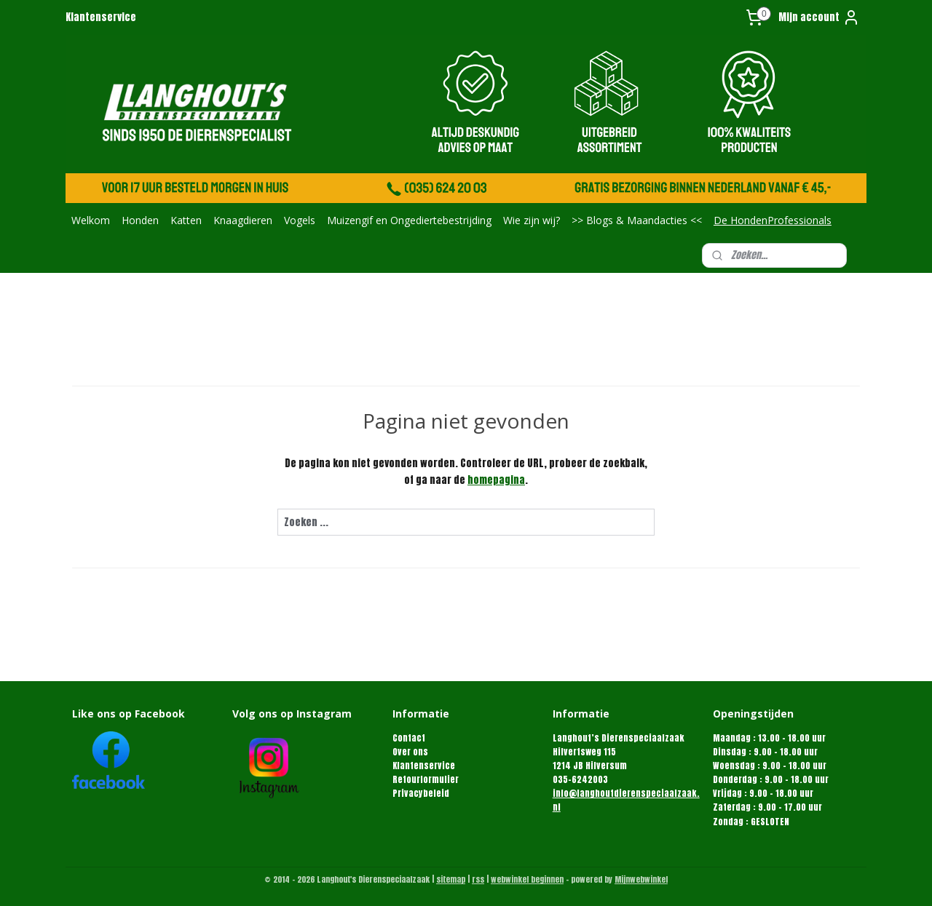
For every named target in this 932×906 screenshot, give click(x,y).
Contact (408, 737)
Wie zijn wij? (531, 220)
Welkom (90, 220)
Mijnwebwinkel (641, 879)
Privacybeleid (420, 793)
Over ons (410, 751)
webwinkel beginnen (527, 879)
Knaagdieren (242, 220)
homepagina (496, 480)
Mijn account (819, 17)
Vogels (299, 220)
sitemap (450, 879)
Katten (186, 220)
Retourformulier (425, 779)
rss (478, 879)
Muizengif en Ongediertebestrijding (409, 220)
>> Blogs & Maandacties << (637, 220)
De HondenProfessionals (773, 220)
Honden (140, 220)
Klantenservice (101, 17)
